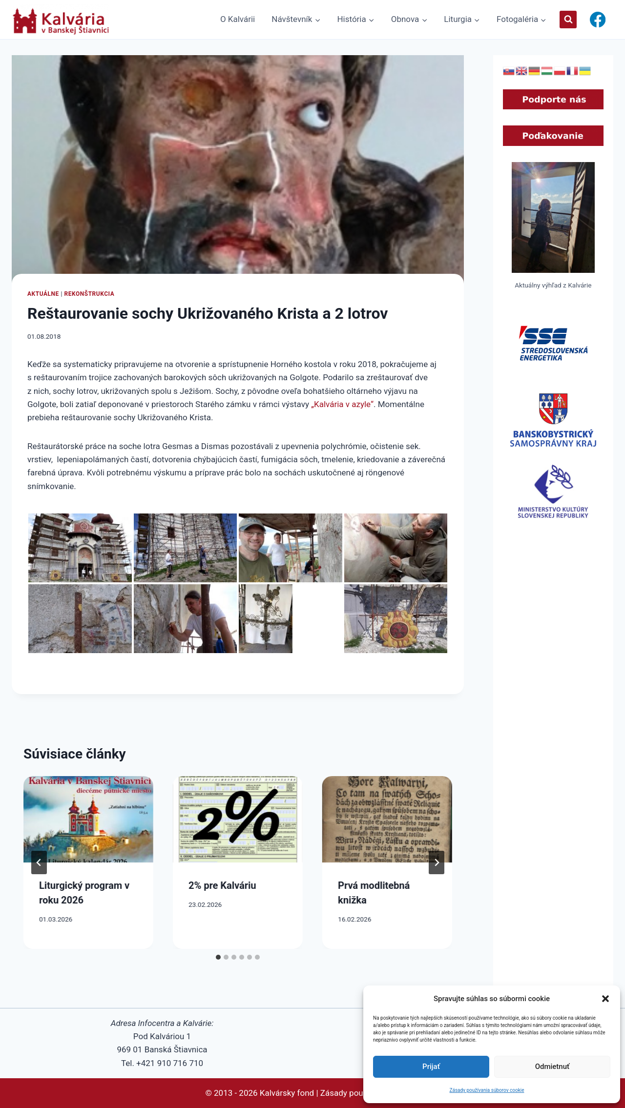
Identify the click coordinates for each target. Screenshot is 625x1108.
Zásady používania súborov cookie (487, 1090)
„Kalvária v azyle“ (342, 404)
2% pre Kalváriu (222, 885)
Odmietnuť (552, 1066)
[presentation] (88, 819)
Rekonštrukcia (89, 293)
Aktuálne (43, 293)
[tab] (218, 957)
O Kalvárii (237, 19)
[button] (605, 999)
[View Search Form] (568, 19)
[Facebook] (597, 20)
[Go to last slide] (39, 862)
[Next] (436, 862)
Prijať (431, 1066)
